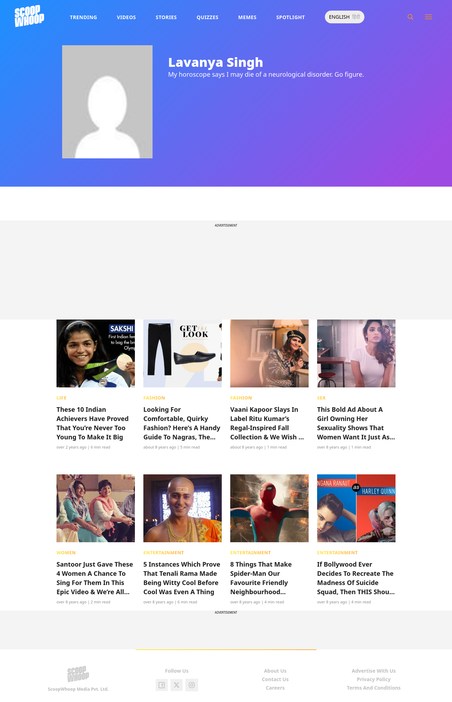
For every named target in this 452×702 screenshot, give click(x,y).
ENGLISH (339, 16)
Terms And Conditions (373, 687)
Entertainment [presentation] (163, 552)
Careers (275, 687)
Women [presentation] (66, 552)
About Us (275, 670)
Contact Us (275, 679)
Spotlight (290, 17)
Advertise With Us (374, 670)
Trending (83, 17)
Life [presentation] (61, 397)
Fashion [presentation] (154, 397)
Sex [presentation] (321, 397)
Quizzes (208, 17)
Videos (126, 17)
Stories (166, 17)
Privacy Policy (374, 679)
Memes (247, 17)
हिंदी (356, 16)
